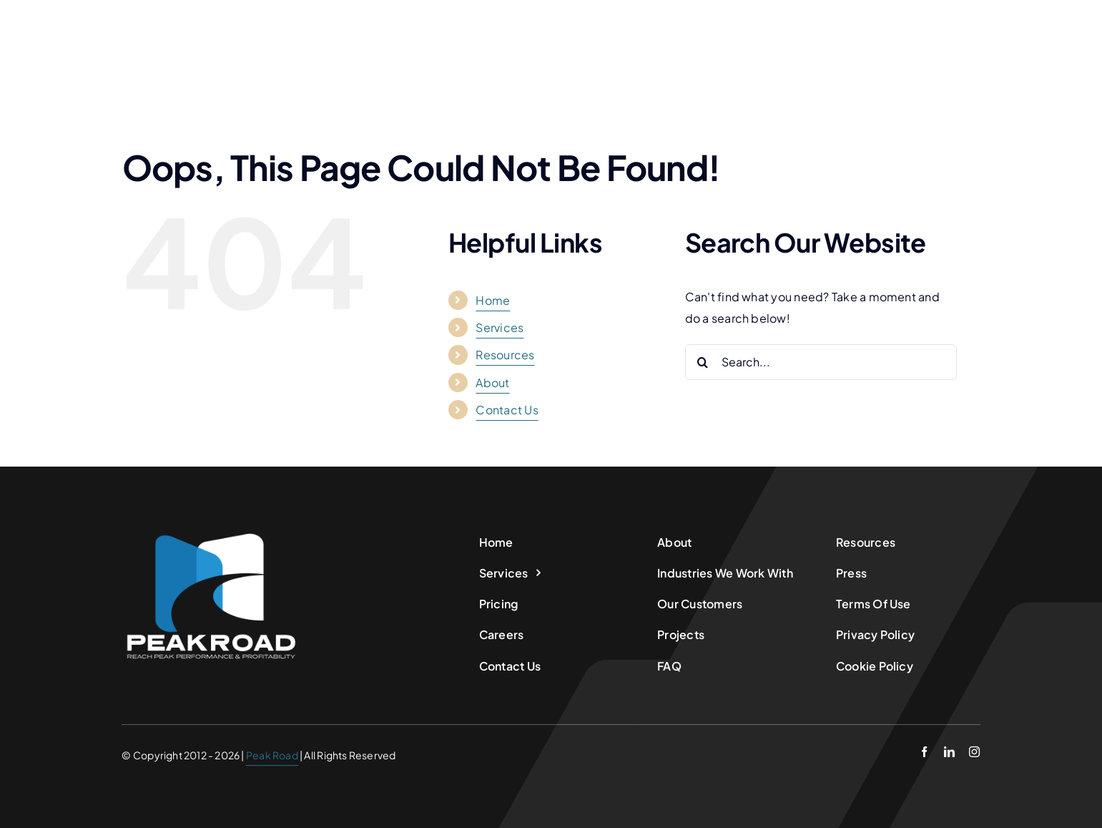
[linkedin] (949, 751)
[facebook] (924, 751)
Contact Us (507, 409)
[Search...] (821, 362)
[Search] (703, 362)
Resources (505, 354)
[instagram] (974, 751)
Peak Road (272, 755)
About (492, 382)
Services (499, 327)
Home (493, 300)
